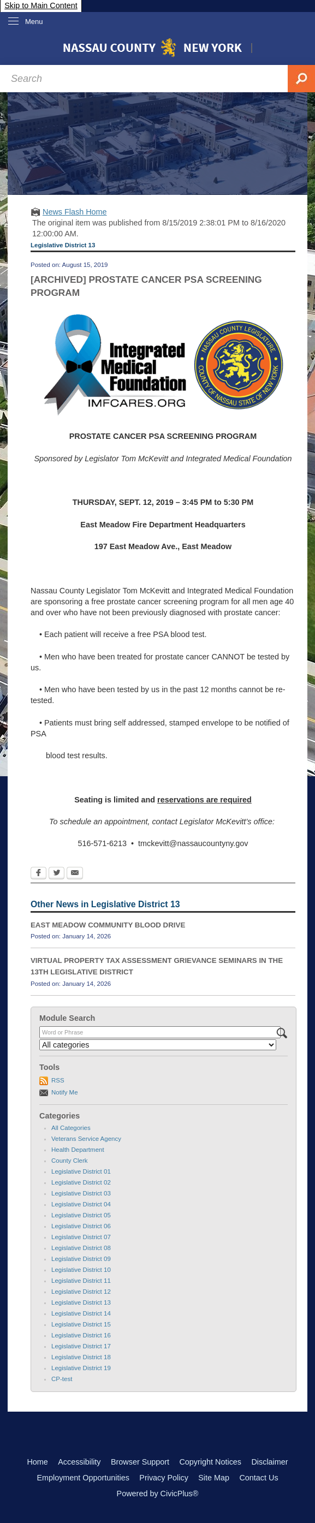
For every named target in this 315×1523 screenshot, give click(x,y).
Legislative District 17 (81, 1346)
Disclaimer (269, 1461)
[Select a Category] (157, 1044)
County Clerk (69, 1160)
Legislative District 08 (81, 1248)
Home (37, 1461)
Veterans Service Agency (86, 1138)
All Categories (71, 1128)
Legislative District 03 (81, 1193)
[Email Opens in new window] (75, 874)
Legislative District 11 (81, 1280)
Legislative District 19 (81, 1368)
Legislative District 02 (81, 1182)
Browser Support (140, 1461)
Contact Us (258, 1477)
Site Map (213, 1477)
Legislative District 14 (81, 1313)
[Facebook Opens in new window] (38, 874)
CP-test (61, 1379)
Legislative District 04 (81, 1204)
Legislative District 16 (81, 1335)
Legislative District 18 (81, 1357)
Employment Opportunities (83, 1477)
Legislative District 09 (81, 1259)
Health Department (77, 1149)
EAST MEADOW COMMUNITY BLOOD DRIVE (108, 925)
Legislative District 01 (81, 1171)
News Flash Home (75, 211)
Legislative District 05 (81, 1215)
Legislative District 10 (81, 1269)
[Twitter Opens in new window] (56, 874)
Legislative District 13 (81, 1302)
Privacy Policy (163, 1477)
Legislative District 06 (81, 1226)
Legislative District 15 (81, 1324)
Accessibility (79, 1461)
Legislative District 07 (81, 1237)
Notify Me (64, 1092)
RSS (57, 1080)
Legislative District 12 (81, 1291)
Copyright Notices (210, 1461)
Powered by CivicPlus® (158, 1493)
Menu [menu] (34, 21)
